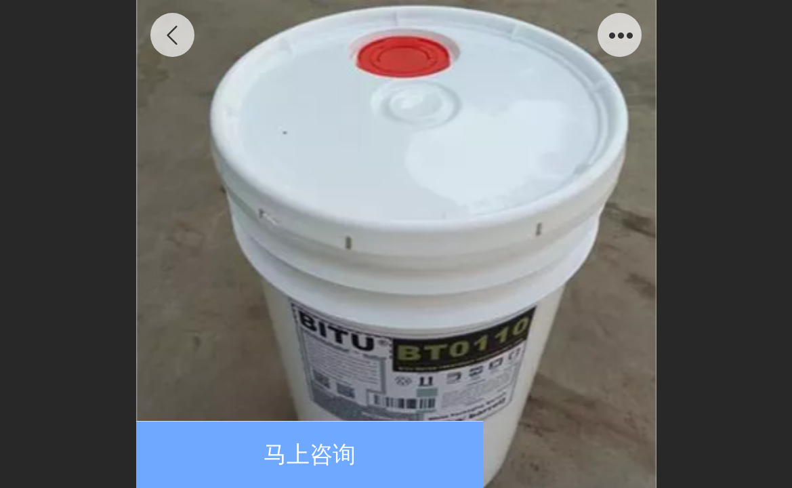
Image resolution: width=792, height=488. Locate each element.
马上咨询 (310, 454)
